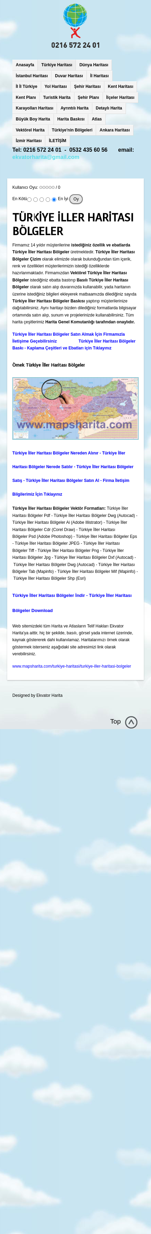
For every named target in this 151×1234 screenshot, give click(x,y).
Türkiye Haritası (56, 64)
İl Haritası (99, 75)
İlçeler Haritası (120, 97)
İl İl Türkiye (26, 86)
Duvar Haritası (69, 75)
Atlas (97, 119)
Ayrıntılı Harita (74, 108)
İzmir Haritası (29, 140)
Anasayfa (25, 64)
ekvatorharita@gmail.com (45, 157)
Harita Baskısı (70, 119)
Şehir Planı (88, 97)
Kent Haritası (120, 86)
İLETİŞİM (57, 140)
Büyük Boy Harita (33, 119)
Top (115, 721)
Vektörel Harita (30, 130)
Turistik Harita (57, 97)
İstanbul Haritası (32, 75)
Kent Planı (26, 97)
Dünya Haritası (93, 64)
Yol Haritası (56, 86)
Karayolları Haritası (34, 108)
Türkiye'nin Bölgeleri (72, 130)
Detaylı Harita (109, 108)
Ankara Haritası (115, 130)
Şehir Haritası (87, 86)
